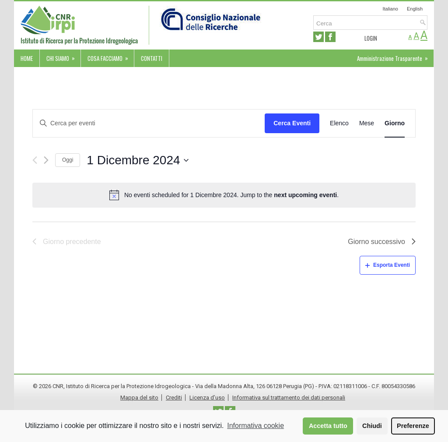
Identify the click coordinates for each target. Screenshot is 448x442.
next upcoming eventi (305, 194)
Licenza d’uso (207, 397)
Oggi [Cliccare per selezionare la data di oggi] (67, 160)
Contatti (151, 58)
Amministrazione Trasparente (395, 56)
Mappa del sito (139, 397)
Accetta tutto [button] (328, 425)
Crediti (174, 397)
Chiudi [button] (372, 425)
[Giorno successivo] (46, 160)
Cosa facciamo (111, 56)
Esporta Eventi (387, 265)
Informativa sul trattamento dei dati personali (288, 397)
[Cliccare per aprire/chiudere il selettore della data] (137, 160)
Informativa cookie (255, 425)
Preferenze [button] (413, 425)
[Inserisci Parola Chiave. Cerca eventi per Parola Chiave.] (149, 123)
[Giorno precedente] (34, 160)
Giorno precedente (66, 241)
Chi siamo (63, 56)
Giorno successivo (382, 241)
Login (370, 38)
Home (27, 58)
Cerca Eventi (292, 123)
